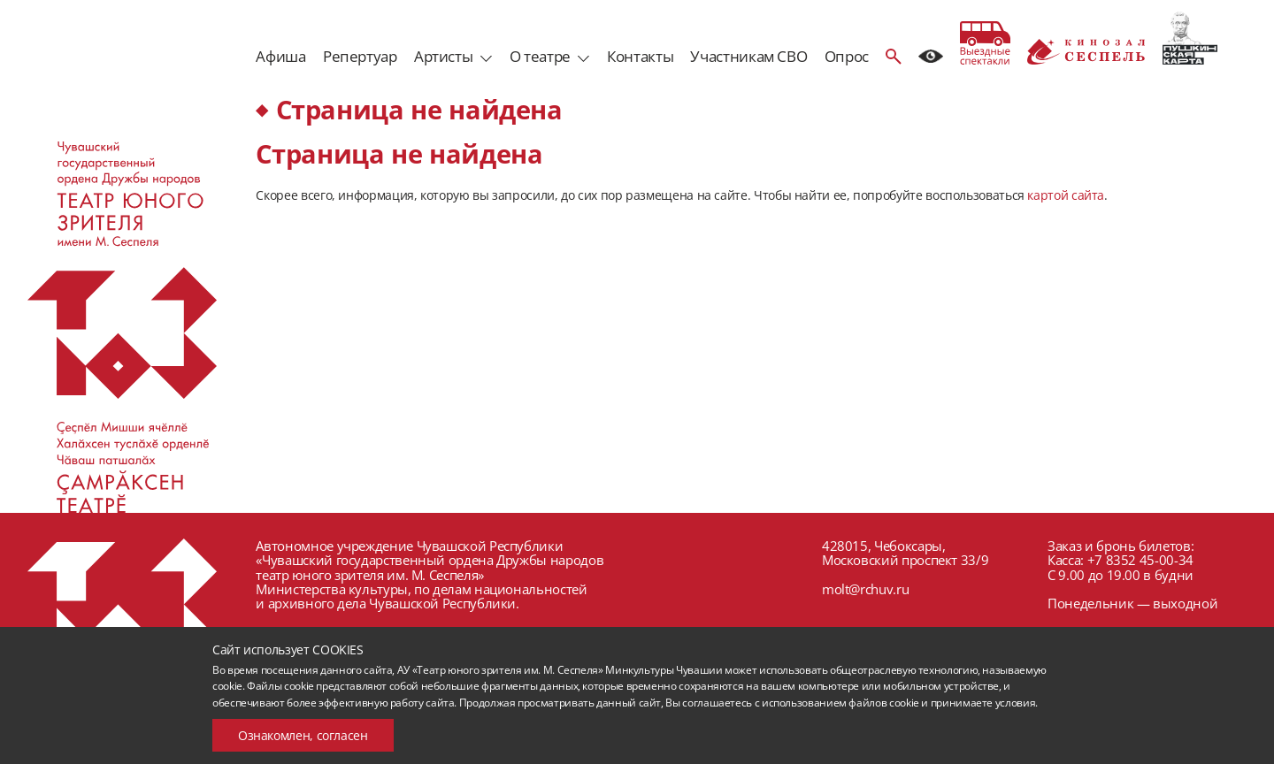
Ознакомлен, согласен (303, 735)
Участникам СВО (748, 56)
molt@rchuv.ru (865, 589)
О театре (540, 56)
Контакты (640, 56)
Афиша (280, 56)
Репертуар (360, 56)
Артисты (443, 56)
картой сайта (1065, 195)
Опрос (847, 56)
